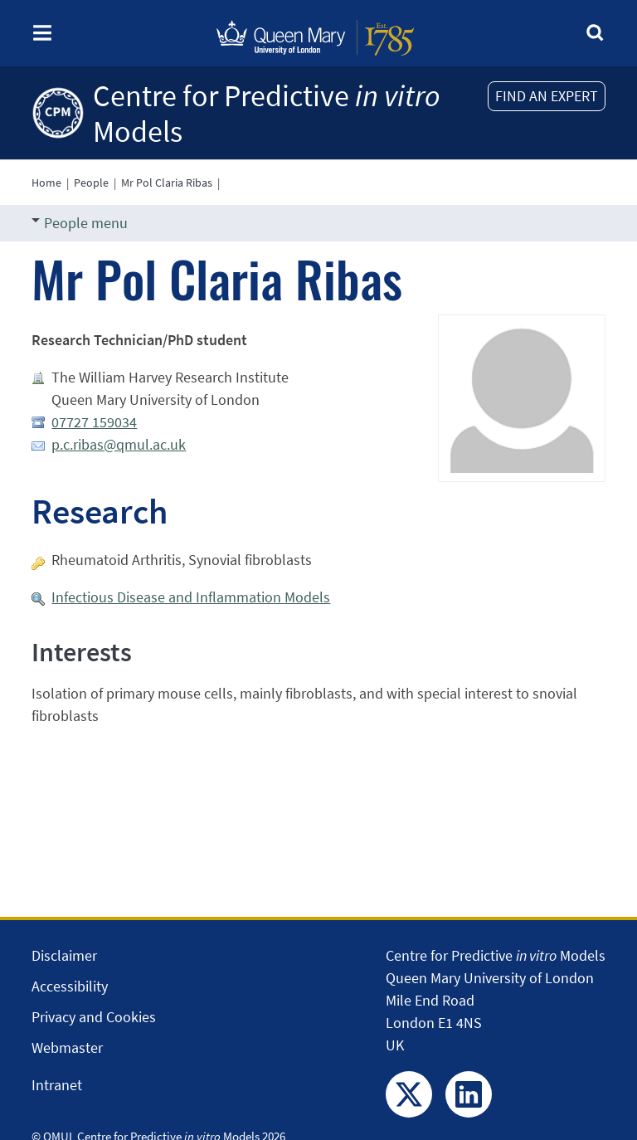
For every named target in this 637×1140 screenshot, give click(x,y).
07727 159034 (94, 421)
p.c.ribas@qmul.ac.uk (118, 444)
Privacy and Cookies (94, 1016)
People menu (80, 222)
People (91, 182)
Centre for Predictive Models (266, 113)
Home (46, 182)
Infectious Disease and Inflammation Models (190, 597)
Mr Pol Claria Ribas (166, 182)
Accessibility (70, 986)
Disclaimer (64, 955)
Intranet (57, 1084)
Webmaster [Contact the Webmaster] (67, 1047)
